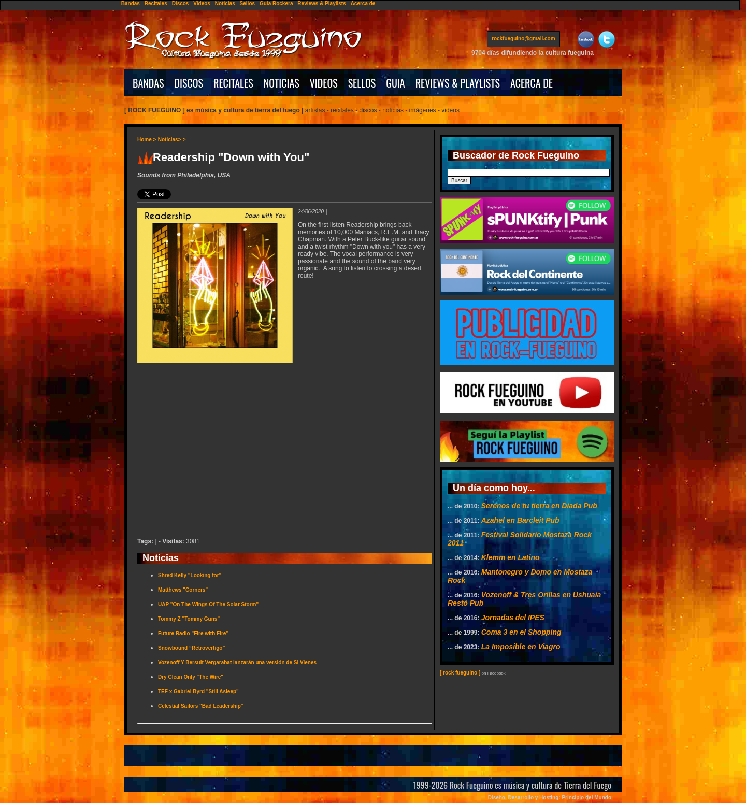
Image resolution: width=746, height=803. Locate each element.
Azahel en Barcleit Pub (520, 520)
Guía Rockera (276, 3)
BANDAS (148, 83)
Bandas (130, 3)
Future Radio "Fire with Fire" (193, 633)
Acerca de (363, 3)
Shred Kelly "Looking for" (189, 575)
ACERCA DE (531, 83)
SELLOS (362, 83)
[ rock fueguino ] (460, 673)
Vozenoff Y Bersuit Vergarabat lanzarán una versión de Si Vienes (237, 662)
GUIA (395, 83)
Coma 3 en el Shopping (521, 632)
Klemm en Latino (510, 557)
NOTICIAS (281, 83)
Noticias (225, 3)
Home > (146, 139)
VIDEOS (324, 83)
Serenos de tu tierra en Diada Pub (539, 505)
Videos (201, 3)
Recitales (156, 3)
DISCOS (189, 83)
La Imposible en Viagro (521, 646)
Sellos (247, 3)
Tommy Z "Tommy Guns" (189, 619)
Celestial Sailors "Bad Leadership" (200, 706)
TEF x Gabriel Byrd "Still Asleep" (198, 691)
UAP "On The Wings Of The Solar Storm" (208, 604)
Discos (180, 3)
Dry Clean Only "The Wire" (190, 677)
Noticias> (169, 139)
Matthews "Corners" (183, 590)
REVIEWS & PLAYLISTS (457, 83)
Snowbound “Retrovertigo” (191, 648)
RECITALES (233, 83)
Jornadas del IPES (512, 617)
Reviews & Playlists (321, 3)
